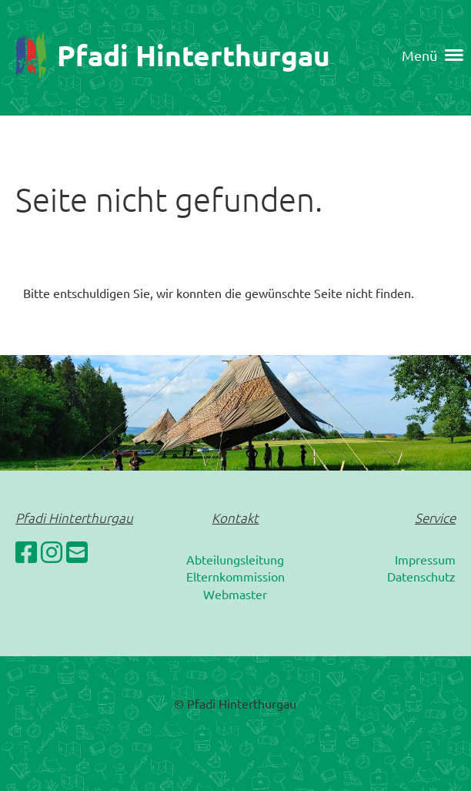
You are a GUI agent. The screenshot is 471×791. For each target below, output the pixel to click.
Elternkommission (235, 576)
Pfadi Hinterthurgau (193, 55)
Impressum (425, 559)
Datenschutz (421, 576)
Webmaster (235, 594)
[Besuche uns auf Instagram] (51, 552)
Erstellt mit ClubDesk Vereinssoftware (235, 722)
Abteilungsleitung (235, 559)
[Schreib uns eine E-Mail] (77, 552)
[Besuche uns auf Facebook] (26, 552)
